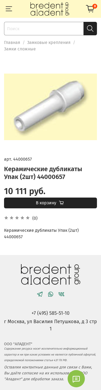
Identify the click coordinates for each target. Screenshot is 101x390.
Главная (12, 42)
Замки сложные (20, 48)
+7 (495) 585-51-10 (50, 313)
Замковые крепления (49, 42)
